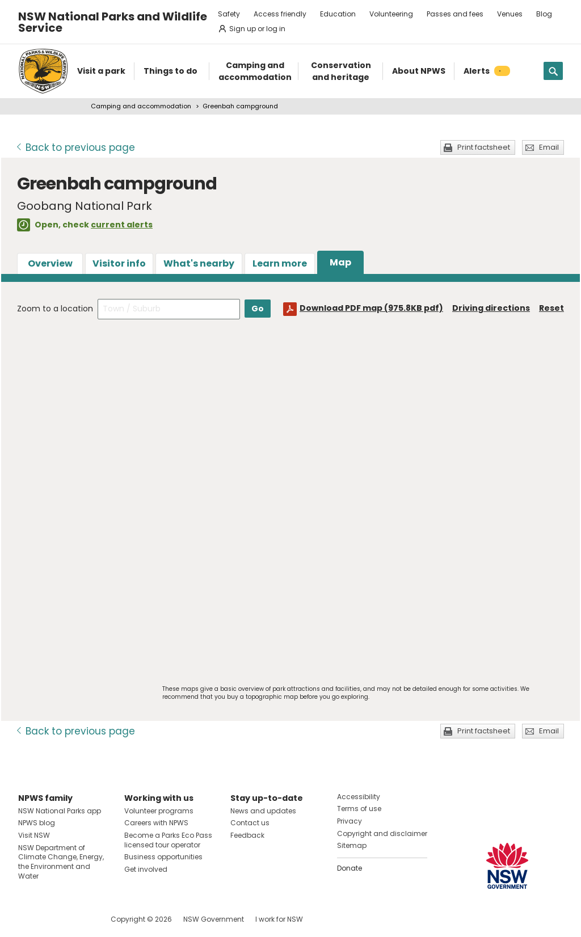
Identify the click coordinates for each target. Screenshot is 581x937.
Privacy (349, 821)
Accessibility (358, 796)
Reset (551, 308)
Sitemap (352, 845)
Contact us (250, 823)
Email (549, 147)
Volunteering (391, 14)
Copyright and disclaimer (382, 833)
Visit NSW (34, 835)
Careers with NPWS (156, 823)
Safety (229, 14)
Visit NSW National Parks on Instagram (53, 919)
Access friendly (280, 14)
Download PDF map (371, 308)
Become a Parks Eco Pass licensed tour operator (168, 840)
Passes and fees (455, 14)
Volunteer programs (158, 811)
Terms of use (359, 808)
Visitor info (119, 263)
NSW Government (213, 919)
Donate (349, 868)
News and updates (263, 811)
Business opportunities (163, 857)
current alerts (122, 224)
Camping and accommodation (141, 106)
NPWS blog (36, 823)
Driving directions (491, 308)
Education (338, 14)
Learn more (279, 263)
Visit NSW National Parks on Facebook (28, 919)
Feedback (247, 835)
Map (340, 262)
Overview (50, 263)
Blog (544, 14)
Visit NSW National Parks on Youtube (77, 919)
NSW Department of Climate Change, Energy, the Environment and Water (61, 862)
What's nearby (198, 263)
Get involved (145, 869)
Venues (510, 14)
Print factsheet (483, 147)
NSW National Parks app (59, 811)
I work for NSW (279, 919)
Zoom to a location (55, 308)
